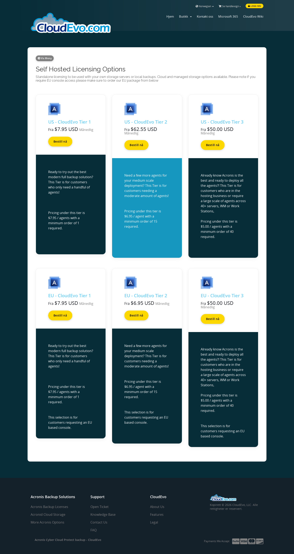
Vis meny (45, 58)
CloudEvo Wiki (253, 16)
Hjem (170, 16)
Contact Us (98, 522)
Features (157, 514)
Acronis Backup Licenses (49, 506)
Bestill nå (60, 141)
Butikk (185, 16)
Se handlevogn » (230, 6)
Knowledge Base (103, 514)
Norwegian (205, 6)
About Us (157, 506)
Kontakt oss (205, 16)
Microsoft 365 (228, 16)
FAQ (93, 530)
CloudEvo (94, 540)
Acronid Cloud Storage (48, 514)
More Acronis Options (47, 522)
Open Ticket (99, 506)
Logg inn (254, 6)
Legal (154, 522)
